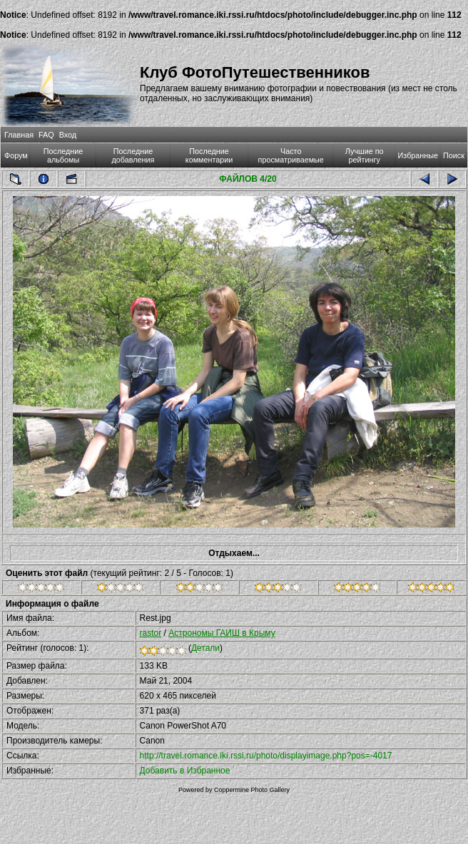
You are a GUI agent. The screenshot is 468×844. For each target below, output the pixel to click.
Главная (19, 134)
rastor (151, 633)
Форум (16, 155)
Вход (67, 134)
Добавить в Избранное (185, 771)
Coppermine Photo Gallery (252, 789)
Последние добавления (133, 155)
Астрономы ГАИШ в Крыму (221, 633)
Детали (205, 648)
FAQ (46, 134)
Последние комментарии (209, 155)
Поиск (453, 155)
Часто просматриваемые (291, 155)
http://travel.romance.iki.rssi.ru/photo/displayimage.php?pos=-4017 (266, 756)
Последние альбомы (63, 155)
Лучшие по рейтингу (364, 155)
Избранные (418, 155)
